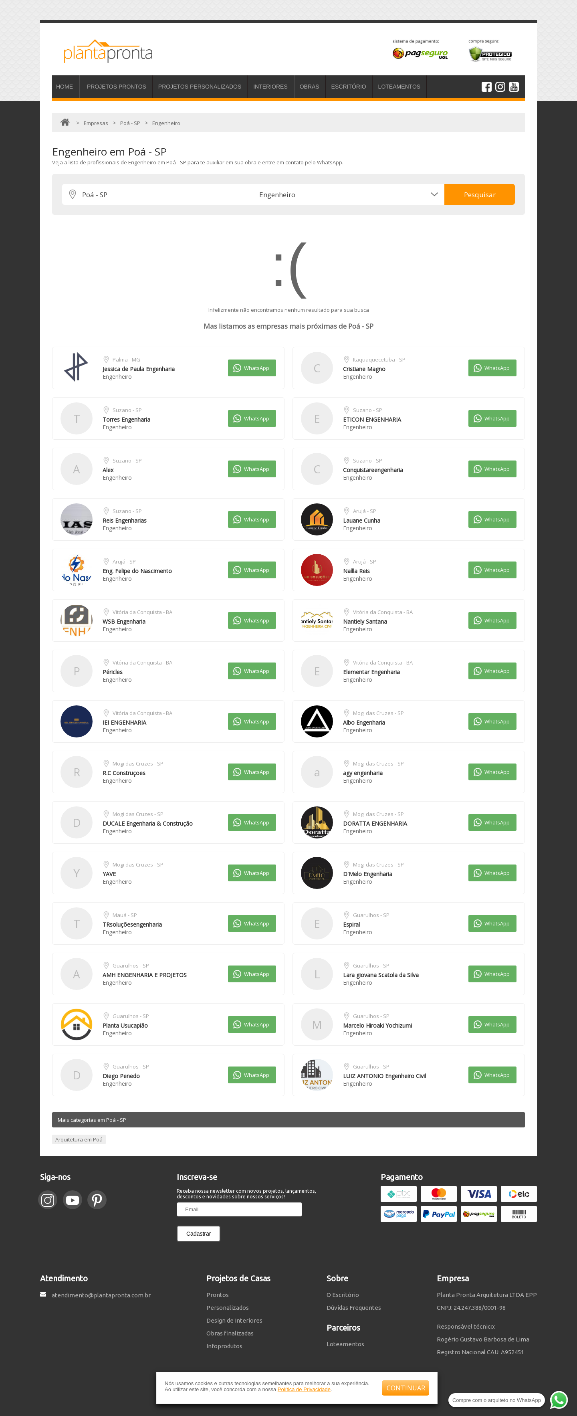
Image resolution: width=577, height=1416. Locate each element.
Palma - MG (126, 359)
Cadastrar (198, 1233)
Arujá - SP (364, 511)
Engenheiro (117, 376)
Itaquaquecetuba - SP (379, 359)
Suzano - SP (127, 410)
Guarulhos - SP (371, 915)
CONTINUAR (406, 1388)
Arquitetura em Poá (79, 1139)
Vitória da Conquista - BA (142, 612)
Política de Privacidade (304, 1389)
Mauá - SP (125, 915)
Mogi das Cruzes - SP (378, 713)
